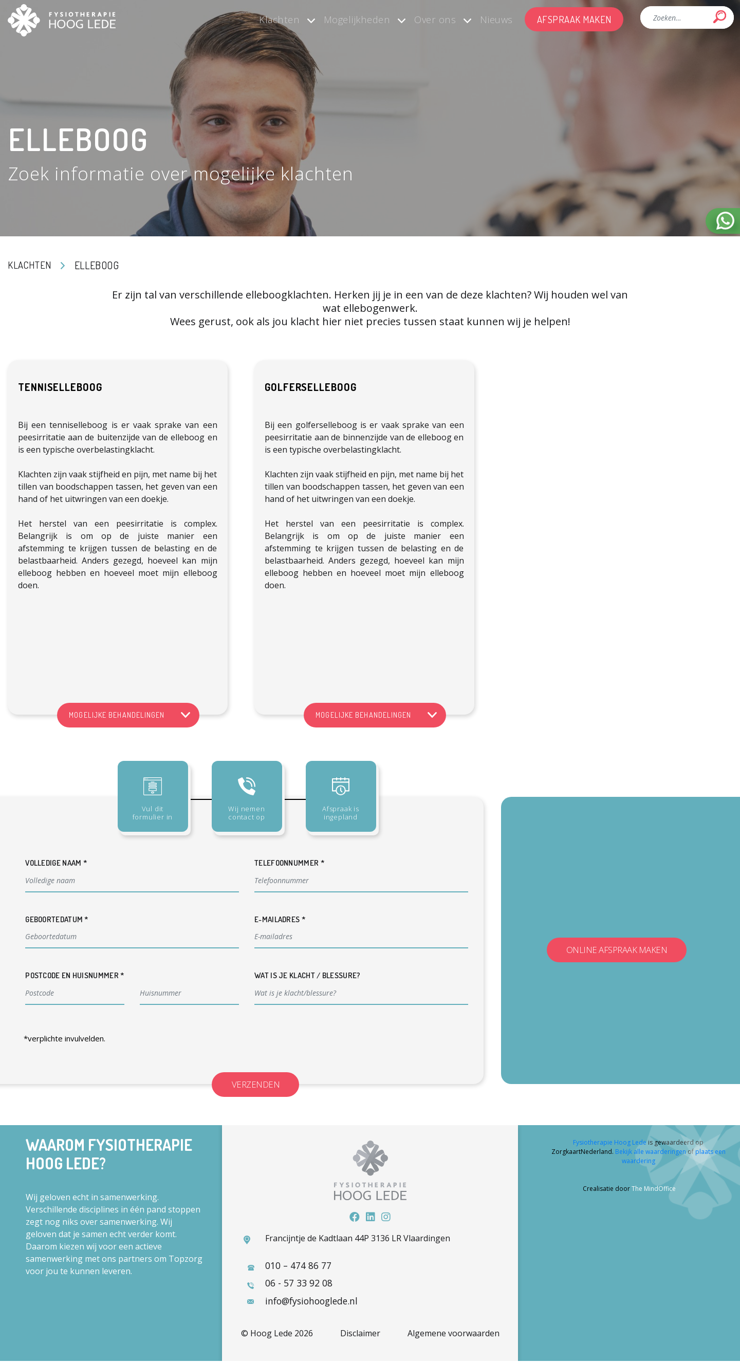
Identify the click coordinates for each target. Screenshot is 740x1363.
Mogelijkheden (338, 19)
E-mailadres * (280, 919)
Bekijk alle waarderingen (650, 1153)
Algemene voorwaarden (453, 1335)
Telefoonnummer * (289, 863)
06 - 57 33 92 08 (297, 1284)
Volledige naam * (56, 863)
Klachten (255, 19)
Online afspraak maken (617, 950)
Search (719, 16)
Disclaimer (360, 1335)
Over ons (421, 19)
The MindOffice (654, 1190)
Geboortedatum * (57, 919)
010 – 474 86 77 (297, 1266)
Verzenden (261, 1085)
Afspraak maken (571, 19)
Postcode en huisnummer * (74, 975)
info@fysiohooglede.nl (313, 1302)
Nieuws (489, 19)
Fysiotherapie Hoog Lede (609, 1144)
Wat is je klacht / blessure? (307, 975)
